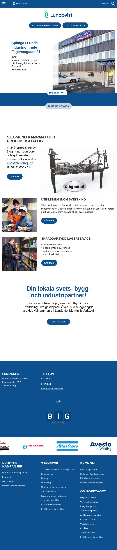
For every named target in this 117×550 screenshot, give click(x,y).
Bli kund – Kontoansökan (92, 474)
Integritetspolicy (88, 506)
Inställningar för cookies (13, 486)
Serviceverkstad (49, 492)
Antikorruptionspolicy (90, 515)
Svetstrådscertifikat (50, 500)
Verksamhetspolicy (89, 502)
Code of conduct (88, 520)
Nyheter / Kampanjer (12, 465)
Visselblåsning (87, 524)
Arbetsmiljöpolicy (88, 511)
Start (62, 92)
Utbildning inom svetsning (54, 487)
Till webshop (74, 25)
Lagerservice (47, 474)
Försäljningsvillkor (88, 470)
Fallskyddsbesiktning (51, 505)
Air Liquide (7, 481)
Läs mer (15, 176)
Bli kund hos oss (58, 106)
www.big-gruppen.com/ (58, 429)
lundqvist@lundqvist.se (52, 389)
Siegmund (7, 477)
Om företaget (93, 491)
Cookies (84, 528)
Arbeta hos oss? (88, 533)
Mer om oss (58, 321)
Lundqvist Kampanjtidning (15, 473)
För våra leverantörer (90, 478)
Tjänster (49, 463)
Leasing (45, 478)
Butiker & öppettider (45, 25)
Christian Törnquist (20, 163)
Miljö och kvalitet (88, 498)
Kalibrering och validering (53, 496)
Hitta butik (21, 4)
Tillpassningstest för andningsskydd (58, 470)
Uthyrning (46, 483)
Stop (64, 92)
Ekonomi (88, 463)
